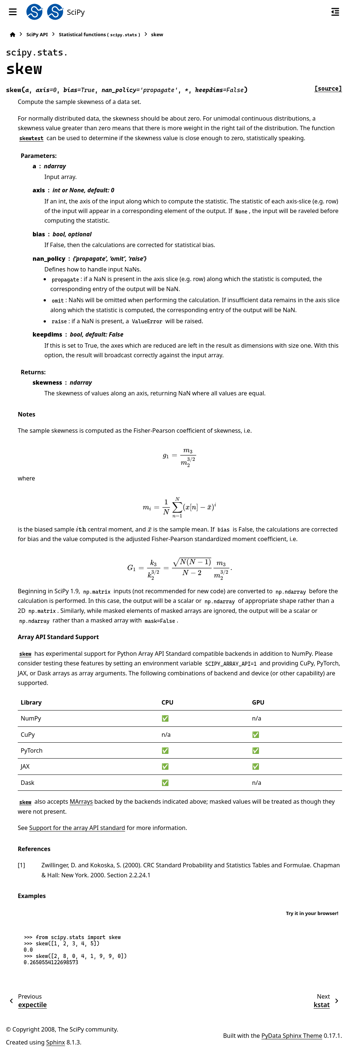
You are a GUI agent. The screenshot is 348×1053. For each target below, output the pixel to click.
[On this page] (335, 12)
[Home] (12, 34)
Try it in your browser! (312, 913)
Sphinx (55, 1042)
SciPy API (37, 34)
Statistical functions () (99, 34)
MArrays (81, 801)
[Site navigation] (13, 12)
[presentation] (180, 458)
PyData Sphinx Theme (291, 1036)
